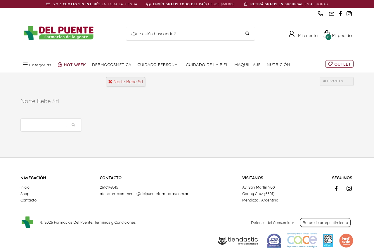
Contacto (28, 200)
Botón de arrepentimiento (325, 222)
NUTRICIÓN (278, 64)
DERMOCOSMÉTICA (111, 64)
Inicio (25, 187)
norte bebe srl (125, 81)
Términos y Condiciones (115, 222)
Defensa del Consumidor (272, 222)
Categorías (40, 64)
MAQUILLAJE (247, 64)
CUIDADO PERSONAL (158, 64)
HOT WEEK (75, 64)
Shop (24, 193)
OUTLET (342, 64)
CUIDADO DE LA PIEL (207, 64)
